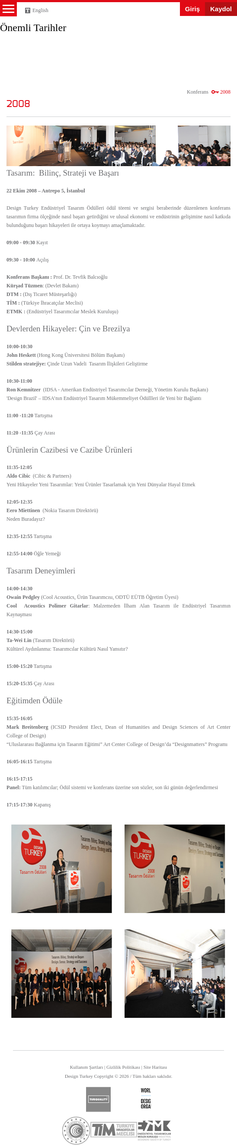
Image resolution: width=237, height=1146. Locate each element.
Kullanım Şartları (86, 1067)
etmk (154, 1130)
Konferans (197, 92)
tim (113, 1129)
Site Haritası (155, 1067)
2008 (225, 92)
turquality (98, 1099)
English (40, 10)
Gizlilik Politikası (123, 1067)
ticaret (76, 1131)
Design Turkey (21, 31)
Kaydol (221, 9)
